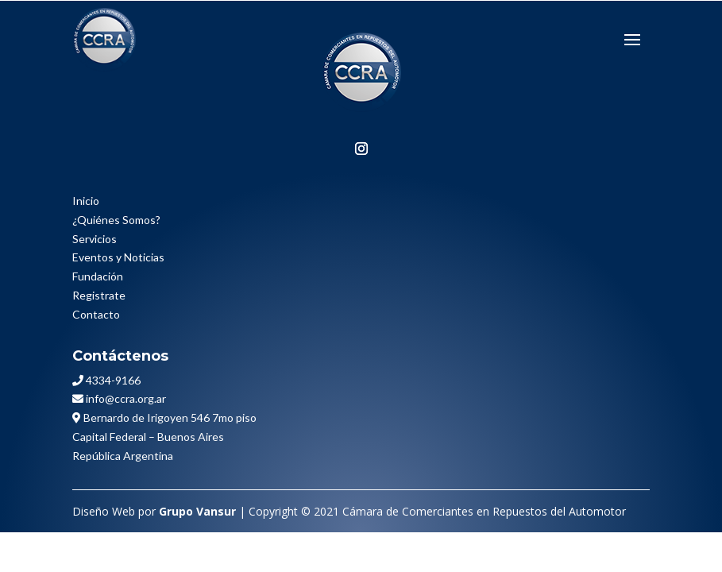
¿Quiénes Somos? (116, 219)
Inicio (85, 200)
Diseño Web (103, 511)
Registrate (98, 295)
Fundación (97, 276)
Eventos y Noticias (118, 257)
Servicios (94, 238)
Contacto (96, 314)
